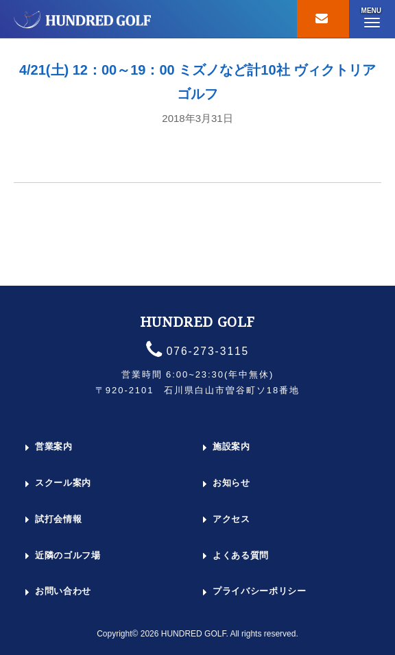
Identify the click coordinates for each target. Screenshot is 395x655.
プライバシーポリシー (260, 591)
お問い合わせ (63, 591)
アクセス (231, 519)
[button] (371, 19)
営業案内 (54, 446)
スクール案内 (63, 483)
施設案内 (231, 446)
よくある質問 (241, 555)
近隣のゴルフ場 (68, 555)
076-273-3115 (208, 351)
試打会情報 (58, 519)
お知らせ (231, 483)
